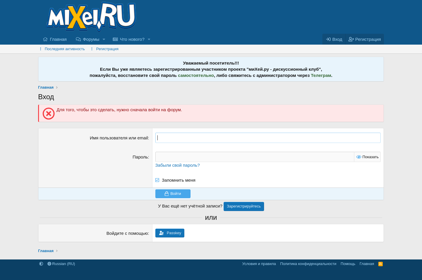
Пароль (140, 156)
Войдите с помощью (127, 233)
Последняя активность (65, 49)
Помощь (348, 264)
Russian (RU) (61, 264)
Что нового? (132, 39)
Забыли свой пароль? (177, 165)
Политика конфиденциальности (308, 264)
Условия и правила (259, 264)
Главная (58, 39)
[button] (104, 39)
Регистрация (107, 49)
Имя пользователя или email (119, 137)
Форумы (91, 39)
